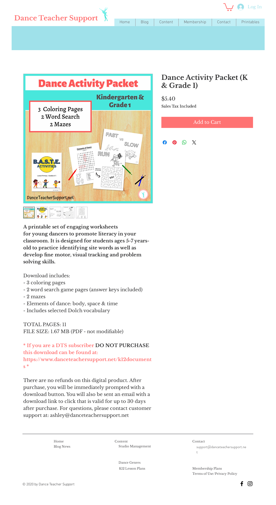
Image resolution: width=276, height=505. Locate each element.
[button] (166, 22)
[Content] (121, 441)
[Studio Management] (135, 446)
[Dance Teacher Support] (56, 18)
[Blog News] (62, 446)
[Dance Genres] (129, 462)
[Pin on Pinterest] (174, 142)
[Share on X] (194, 142)
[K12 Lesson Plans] (132, 468)
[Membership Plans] (207, 468)
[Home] (59, 441)
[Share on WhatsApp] (184, 142)
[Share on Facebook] (165, 142)
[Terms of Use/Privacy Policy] (214, 474)
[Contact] (198, 441)
